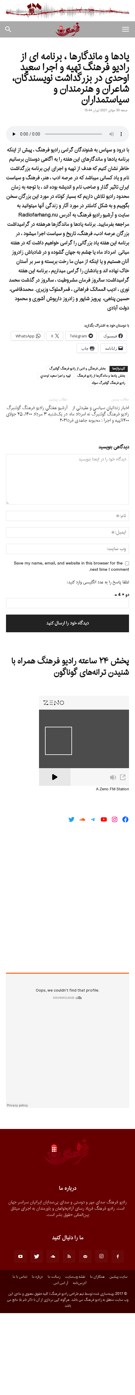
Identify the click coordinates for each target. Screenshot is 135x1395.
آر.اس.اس (60, 1365)
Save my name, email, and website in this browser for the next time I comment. (71, 648)
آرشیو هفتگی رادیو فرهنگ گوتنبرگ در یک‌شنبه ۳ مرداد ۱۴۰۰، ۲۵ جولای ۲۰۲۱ (37, 496)
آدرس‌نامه (79, 1365)
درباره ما (37, 1358)
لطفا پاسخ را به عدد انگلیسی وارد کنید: (98, 664)
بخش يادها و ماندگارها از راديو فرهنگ (101, 458)
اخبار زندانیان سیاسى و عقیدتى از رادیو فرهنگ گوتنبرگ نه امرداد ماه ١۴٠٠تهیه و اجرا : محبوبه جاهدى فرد (98, 496)
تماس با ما (20, 1358)
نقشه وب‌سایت (75, 1358)
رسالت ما (54, 1358)
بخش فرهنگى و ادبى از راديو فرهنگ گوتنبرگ (77, 451)
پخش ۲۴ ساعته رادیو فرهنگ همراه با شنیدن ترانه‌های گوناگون (70, 749)
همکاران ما (97, 1358)
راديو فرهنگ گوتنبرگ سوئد (108, 465)
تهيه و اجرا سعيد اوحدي (55, 458)
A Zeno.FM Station (112, 871)
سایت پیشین (119, 1358)
